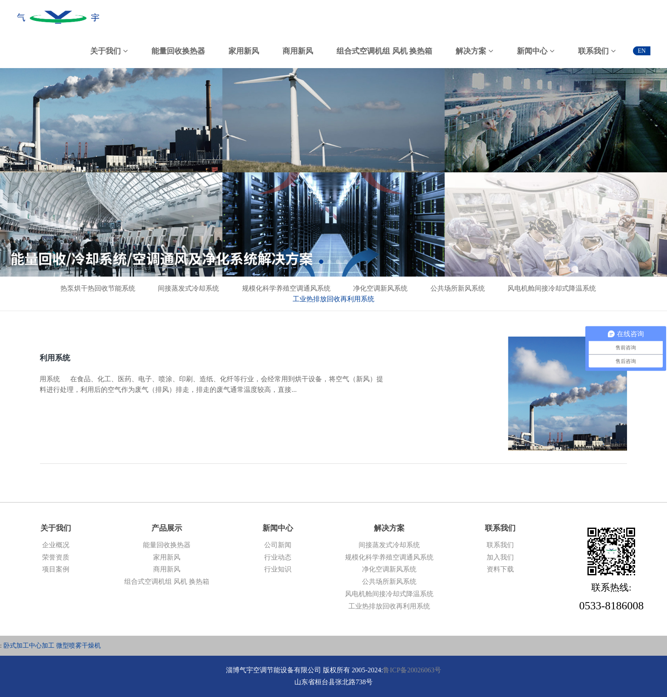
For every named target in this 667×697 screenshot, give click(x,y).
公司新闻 (277, 544)
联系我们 (500, 544)
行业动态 (277, 557)
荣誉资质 (55, 557)
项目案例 (55, 569)
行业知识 (277, 569)
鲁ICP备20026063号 (412, 670)
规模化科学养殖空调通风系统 (286, 288)
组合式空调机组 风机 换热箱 (166, 581)
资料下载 (500, 569)
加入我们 (500, 557)
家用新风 (166, 557)
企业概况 (55, 544)
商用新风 (166, 569)
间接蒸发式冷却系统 (188, 288)
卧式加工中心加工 (28, 645)
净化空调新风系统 (380, 288)
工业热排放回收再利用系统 (333, 299)
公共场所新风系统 (457, 288)
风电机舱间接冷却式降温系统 (551, 288)
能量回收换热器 (167, 544)
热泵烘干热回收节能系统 (97, 288)
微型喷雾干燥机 (78, 645)
